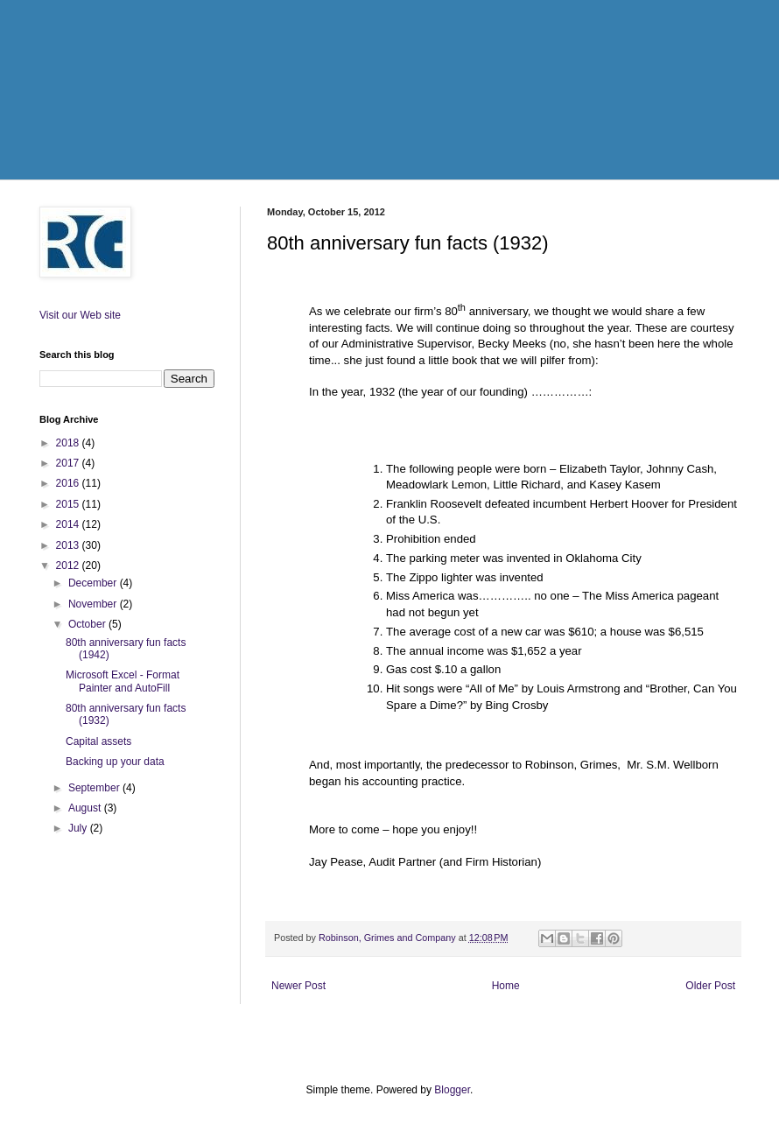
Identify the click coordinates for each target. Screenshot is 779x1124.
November (94, 604)
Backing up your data (115, 761)
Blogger (452, 1090)
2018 (69, 443)
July (79, 828)
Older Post (710, 986)
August (86, 808)
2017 (69, 463)
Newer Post (298, 986)
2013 (69, 545)
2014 (69, 524)
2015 (69, 504)
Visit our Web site (80, 315)
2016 (69, 483)
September (95, 788)
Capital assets (98, 741)
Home (506, 986)
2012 (69, 565)
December (94, 583)
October (88, 624)
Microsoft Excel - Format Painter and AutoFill (122, 681)
